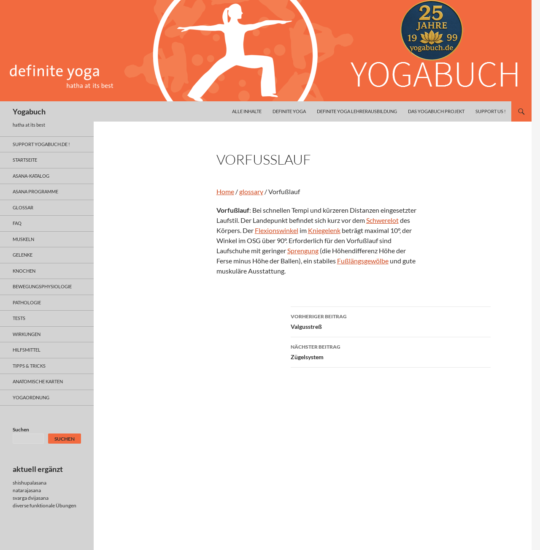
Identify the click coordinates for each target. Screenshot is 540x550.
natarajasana (27, 490)
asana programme (35, 191)
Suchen (21, 429)
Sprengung (303, 251)
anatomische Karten (38, 381)
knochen (24, 271)
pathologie (27, 302)
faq (17, 223)
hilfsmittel (26, 349)
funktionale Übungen (53, 505)
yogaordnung (31, 397)
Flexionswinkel (276, 230)
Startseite (25, 160)
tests (19, 318)
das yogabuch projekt (436, 111)
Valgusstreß (391, 321)
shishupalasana (29, 483)
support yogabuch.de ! (41, 144)
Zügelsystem (391, 351)
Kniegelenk (324, 230)
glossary (251, 191)
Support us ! (490, 111)
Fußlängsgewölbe (363, 261)
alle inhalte (247, 111)
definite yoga (289, 111)
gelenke (22, 254)
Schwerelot (382, 220)
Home (225, 191)
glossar (23, 207)
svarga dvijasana (31, 498)
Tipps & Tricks (29, 365)
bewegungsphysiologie (42, 286)
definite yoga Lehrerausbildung (357, 111)
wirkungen (26, 334)
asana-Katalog (31, 176)
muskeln (23, 239)
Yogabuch (29, 111)
